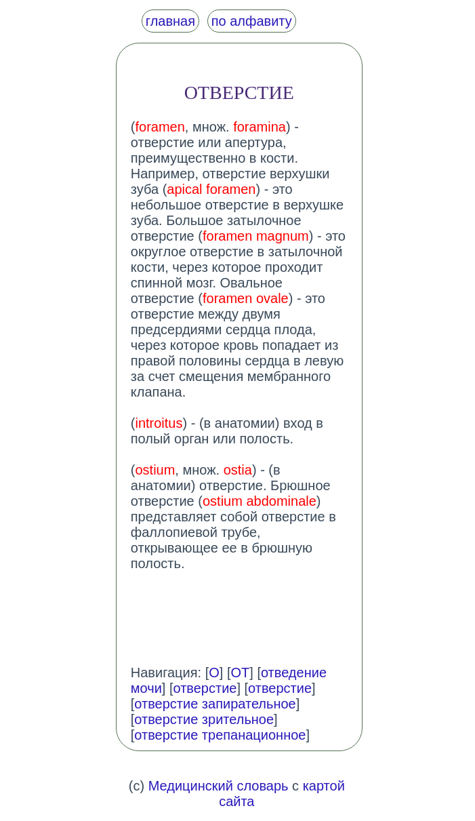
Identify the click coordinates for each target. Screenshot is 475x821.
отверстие (204, 688)
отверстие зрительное (204, 719)
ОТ (239, 672)
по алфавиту (251, 21)
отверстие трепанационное (220, 734)
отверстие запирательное (214, 703)
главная (170, 21)
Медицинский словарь (218, 785)
